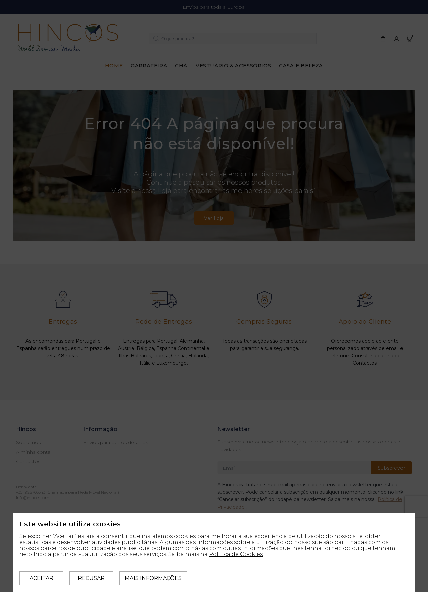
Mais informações (153, 578)
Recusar (91, 578)
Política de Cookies (236, 554)
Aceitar (41, 578)
